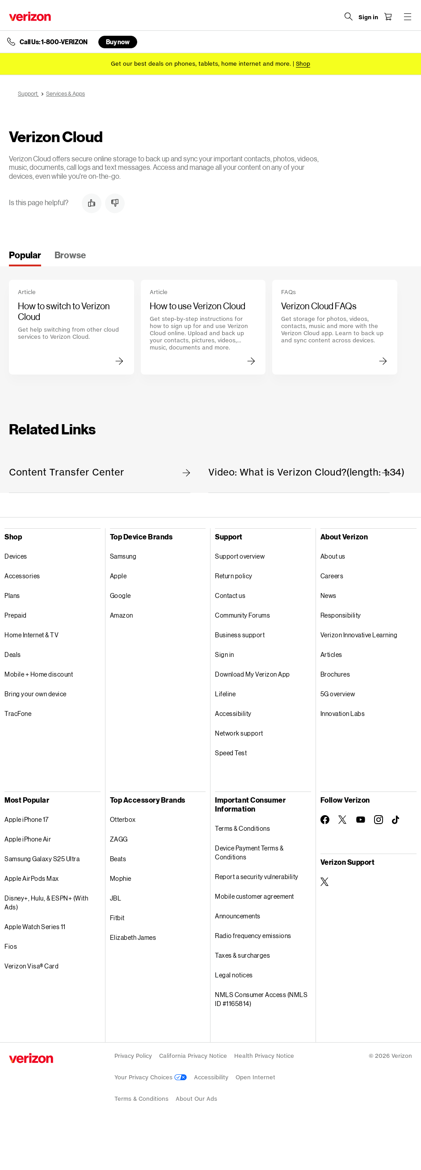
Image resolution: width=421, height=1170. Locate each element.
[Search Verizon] (348, 16)
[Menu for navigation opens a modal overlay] (407, 16)
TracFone (17, 713)
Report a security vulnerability (257, 876)
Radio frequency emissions (253, 935)
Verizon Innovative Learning (359, 635)
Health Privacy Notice (264, 1055)
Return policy (234, 576)
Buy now (118, 42)
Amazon (121, 615)
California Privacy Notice (193, 1055)
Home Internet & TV (31, 635)
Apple (118, 576)
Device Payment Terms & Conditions (249, 852)
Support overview (240, 556)
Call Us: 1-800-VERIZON (54, 42)
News (328, 595)
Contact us (230, 595)
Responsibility (340, 615)
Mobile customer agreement (254, 896)
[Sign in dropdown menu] (368, 17)
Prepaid (15, 615)
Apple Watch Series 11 (35, 926)
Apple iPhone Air (27, 839)
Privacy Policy (133, 1055)
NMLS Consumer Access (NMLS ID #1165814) (261, 999)
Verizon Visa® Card (31, 966)
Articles (331, 654)
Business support (240, 635)
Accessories (22, 576)
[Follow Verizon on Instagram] (378, 819)
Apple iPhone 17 (26, 819)
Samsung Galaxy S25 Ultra (42, 859)
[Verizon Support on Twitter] (324, 881)
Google (120, 595)
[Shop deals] (303, 63)
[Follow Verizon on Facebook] (324, 819)
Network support (239, 733)
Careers (332, 576)
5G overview (337, 694)
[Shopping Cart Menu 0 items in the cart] (388, 16)
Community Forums (242, 615)
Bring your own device (35, 694)
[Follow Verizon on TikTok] (396, 820)
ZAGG (119, 839)
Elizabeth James (133, 937)
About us (332, 556)
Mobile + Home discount (38, 674)
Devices (15, 556)
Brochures (335, 674)
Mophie (120, 878)
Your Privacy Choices (150, 1077)
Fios (10, 946)
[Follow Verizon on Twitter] (342, 819)
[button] (91, 203)
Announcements (238, 916)
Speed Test (231, 753)
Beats (118, 859)
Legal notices (234, 975)
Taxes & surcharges (242, 955)
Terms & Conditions (242, 828)
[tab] (25, 257)
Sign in (224, 654)
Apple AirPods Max (31, 878)
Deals (12, 654)
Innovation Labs (342, 713)
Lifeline (225, 694)
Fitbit (117, 918)
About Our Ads (196, 1098)
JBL (116, 898)
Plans (12, 595)
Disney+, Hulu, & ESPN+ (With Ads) (46, 902)
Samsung (123, 556)
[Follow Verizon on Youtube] (360, 819)
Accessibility (233, 713)
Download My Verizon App (252, 674)
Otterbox (123, 819)
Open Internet (255, 1077)
